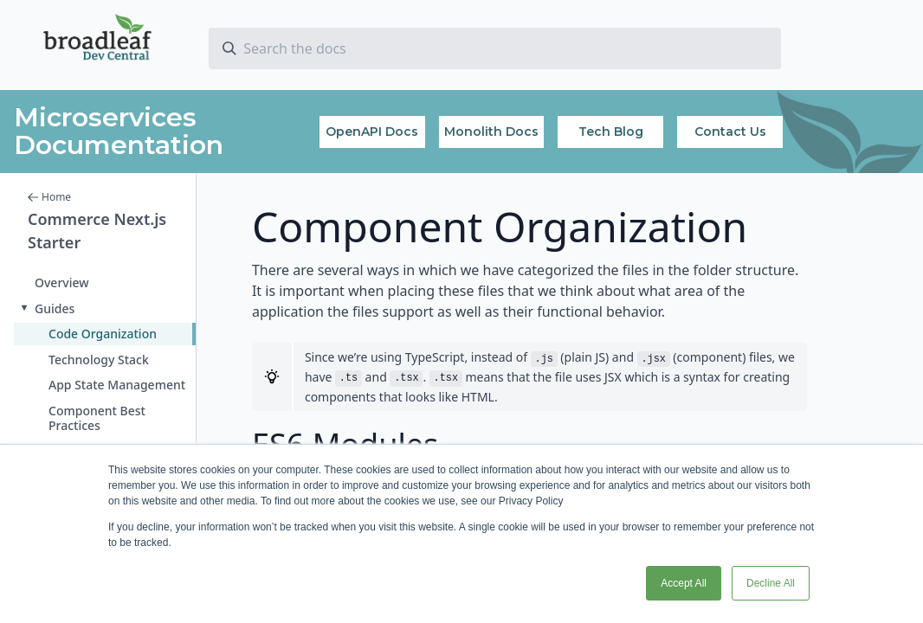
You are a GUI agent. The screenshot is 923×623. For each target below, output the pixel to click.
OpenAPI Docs (372, 131)
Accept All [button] (684, 583)
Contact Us (730, 131)
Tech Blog (610, 131)
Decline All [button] (770, 583)
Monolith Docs (491, 131)
